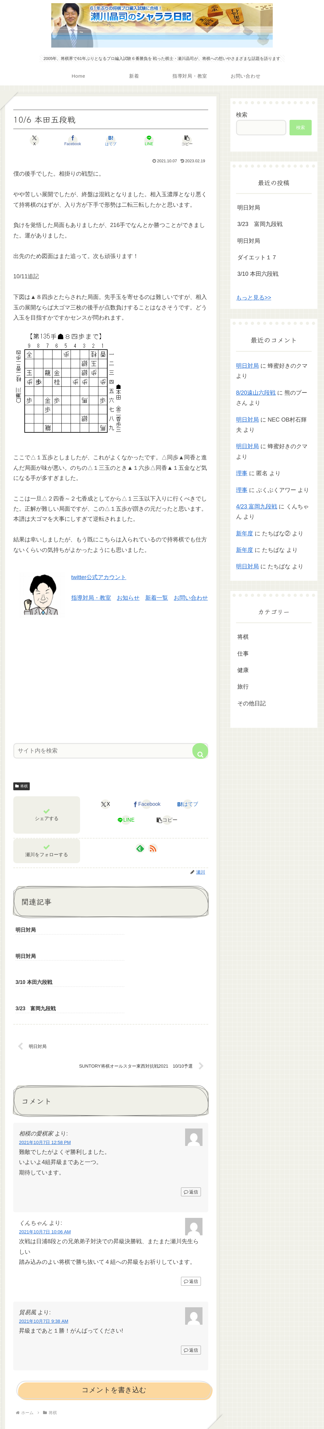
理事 (241, 473)
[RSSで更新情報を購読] (153, 848)
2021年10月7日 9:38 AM (43, 1269)
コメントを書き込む (114, 1338)
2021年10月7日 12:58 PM (45, 1090)
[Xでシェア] (45, 140)
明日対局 (248, 207)
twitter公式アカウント (98, 577)
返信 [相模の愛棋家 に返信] (191, 1139)
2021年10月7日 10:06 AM (45, 1180)
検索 (241, 115)
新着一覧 (156, 598)
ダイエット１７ (257, 257)
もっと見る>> (253, 297)
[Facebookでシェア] (78, 140)
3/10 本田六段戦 (257, 274)
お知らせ (128, 598)
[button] (176, 140)
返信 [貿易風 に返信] (191, 1298)
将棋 (21, 786)
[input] (110, 751)
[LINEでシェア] (143, 140)
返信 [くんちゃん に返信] (191, 1229)
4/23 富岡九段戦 (256, 506)
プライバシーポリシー (162, 1409)
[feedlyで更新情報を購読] (140, 848)
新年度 (244, 533)
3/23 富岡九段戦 (260, 224)
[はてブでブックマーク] (111, 140)
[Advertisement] (110, 678)
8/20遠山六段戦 (256, 393)
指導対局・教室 (91, 598)
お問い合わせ (191, 598)
